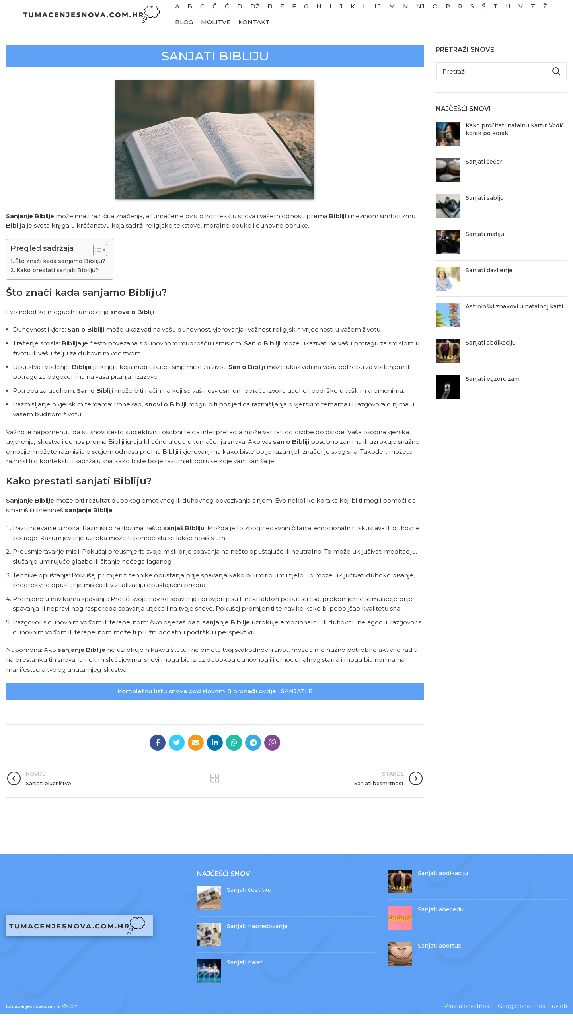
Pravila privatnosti (468, 1018)
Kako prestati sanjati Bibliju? (57, 282)
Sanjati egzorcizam (493, 391)
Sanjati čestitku (249, 902)
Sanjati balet (245, 974)
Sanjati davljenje (489, 282)
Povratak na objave (214, 791)
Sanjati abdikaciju (491, 355)
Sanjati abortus (439, 958)
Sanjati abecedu (441, 921)
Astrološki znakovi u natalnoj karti (514, 318)
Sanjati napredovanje (257, 938)
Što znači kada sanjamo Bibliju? (60, 273)
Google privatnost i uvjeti (532, 1018)
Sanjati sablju (485, 210)
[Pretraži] (501, 83)
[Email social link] (196, 755)
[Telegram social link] (253, 755)
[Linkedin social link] (215, 755)
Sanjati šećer (484, 174)
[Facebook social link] (158, 755)
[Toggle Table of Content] (97, 262)
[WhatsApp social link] (234, 755)
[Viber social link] (272, 755)
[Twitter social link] (177, 755)
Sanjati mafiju (485, 246)
